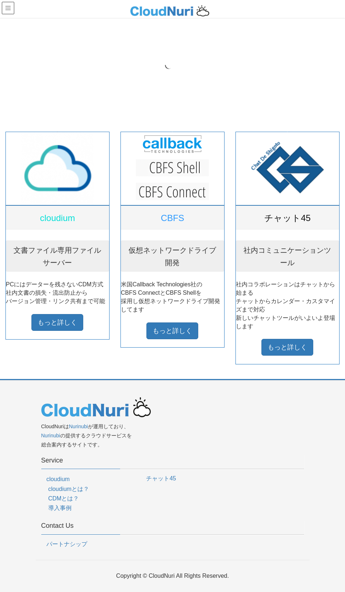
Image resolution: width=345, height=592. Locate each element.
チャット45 (161, 478)
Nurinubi (78, 426)
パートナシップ (66, 544)
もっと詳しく (57, 322)
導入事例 (60, 508)
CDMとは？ (63, 498)
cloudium (58, 479)
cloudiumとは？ (68, 489)
